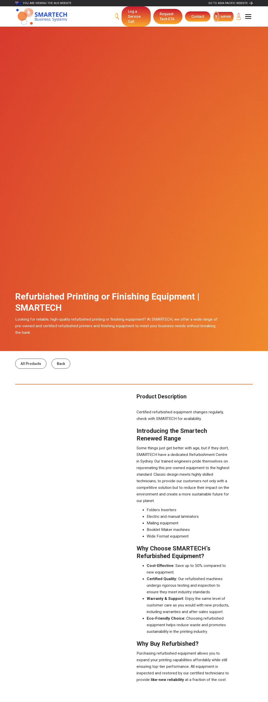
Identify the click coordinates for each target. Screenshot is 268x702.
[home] (41, 16)
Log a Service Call (134, 16)
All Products (31, 364)
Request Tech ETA (167, 16)
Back (61, 364)
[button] (248, 16)
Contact (197, 16)
